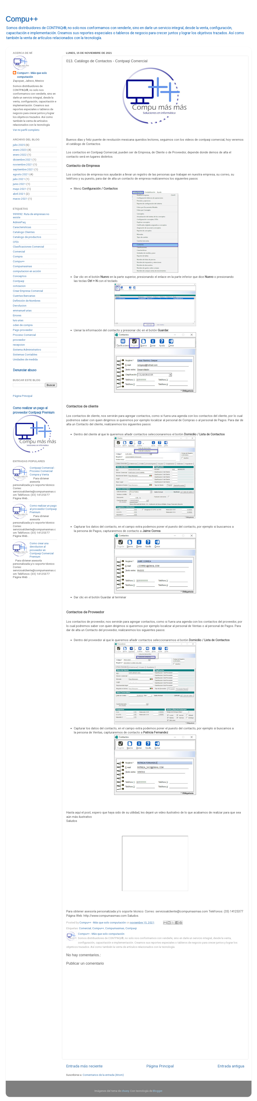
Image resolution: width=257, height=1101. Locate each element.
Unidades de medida (25, 359)
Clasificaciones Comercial (28, 246)
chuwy (125, 1090)
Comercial (85, 928)
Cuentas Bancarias (24, 295)
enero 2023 (20, 149)
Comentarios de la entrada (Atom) (103, 1074)
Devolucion (19, 305)
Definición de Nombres (26, 300)
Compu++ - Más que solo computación (32, 74)
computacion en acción (27, 271)
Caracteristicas (22, 227)
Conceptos (19, 276)
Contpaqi (131, 928)
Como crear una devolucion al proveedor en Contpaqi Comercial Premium (42, 550)
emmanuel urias (22, 310)
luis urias (18, 320)
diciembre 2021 (22, 159)
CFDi (16, 241)
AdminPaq (19, 222)
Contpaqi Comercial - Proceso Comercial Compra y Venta (42, 471)
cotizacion (19, 285)
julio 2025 (19, 144)
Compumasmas (114, 928)
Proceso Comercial (24, 334)
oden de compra (23, 325)
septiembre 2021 (23, 169)
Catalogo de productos (27, 237)
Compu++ (22, 19)
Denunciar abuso (24, 370)
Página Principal (160, 1066)
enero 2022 (20, 154)
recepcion (19, 344)
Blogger (157, 1090)
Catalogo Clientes (24, 232)
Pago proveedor (23, 330)
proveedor (19, 339)
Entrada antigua (231, 1066)
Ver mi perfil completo (26, 129)
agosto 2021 (21, 174)
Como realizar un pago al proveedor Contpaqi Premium (43, 509)
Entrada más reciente (84, 1066)
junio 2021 (19, 184)
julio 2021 (19, 179)
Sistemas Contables (25, 354)
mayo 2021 (20, 188)
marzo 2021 (20, 198)
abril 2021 (19, 193)
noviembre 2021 (23, 164)
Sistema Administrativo (27, 349)
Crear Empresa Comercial (28, 290)
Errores (17, 315)
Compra (18, 256)
